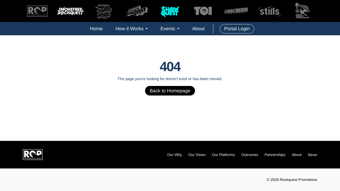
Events (169, 28)
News (312, 155)
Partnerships (275, 155)
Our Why (174, 155)
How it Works (132, 28)
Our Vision (197, 155)
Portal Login (237, 28)
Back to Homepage (170, 90)
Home (96, 28)
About (198, 28)
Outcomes (249, 155)
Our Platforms (223, 155)
